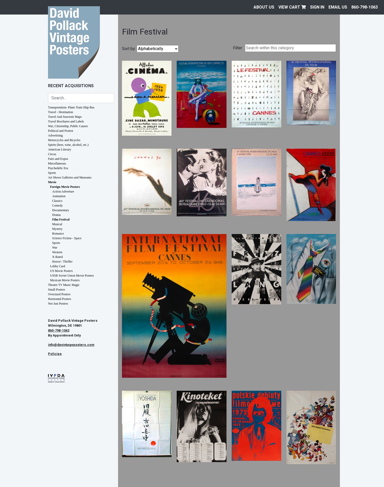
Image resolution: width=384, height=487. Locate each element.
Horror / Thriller (62, 261)
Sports (52, 173)
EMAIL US (337, 7)
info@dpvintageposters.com (71, 344)
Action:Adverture (63, 191)
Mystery (57, 229)
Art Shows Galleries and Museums (69, 177)
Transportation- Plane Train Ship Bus (71, 107)
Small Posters (56, 289)
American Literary (59, 149)
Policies (55, 354)
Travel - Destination (60, 112)
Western (57, 252)
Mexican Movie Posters (65, 280)
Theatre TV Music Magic (64, 285)
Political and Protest (60, 131)
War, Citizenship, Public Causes (68, 126)
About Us (263, 7)
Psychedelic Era (58, 168)
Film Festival (61, 219)
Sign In (317, 7)
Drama (56, 215)
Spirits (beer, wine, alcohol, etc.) (68, 145)
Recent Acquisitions (71, 86)
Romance (58, 233)
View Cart (292, 7)
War (54, 247)
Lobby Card (57, 266)
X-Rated (57, 257)
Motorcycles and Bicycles (64, 140)
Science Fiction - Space (66, 238)
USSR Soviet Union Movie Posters (72, 275)
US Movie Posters (61, 271)
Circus (52, 154)
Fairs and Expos (58, 159)
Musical (57, 224)
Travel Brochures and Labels (66, 121)
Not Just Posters (58, 303)
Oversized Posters (59, 294)
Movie (52, 182)
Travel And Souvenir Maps (65, 117)
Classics (57, 201)
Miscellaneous (57, 163)
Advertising (55, 135)
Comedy (57, 205)
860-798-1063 (364, 7)
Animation (58, 196)
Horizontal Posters (59, 299)
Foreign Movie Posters (65, 187)
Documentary (60, 210)
